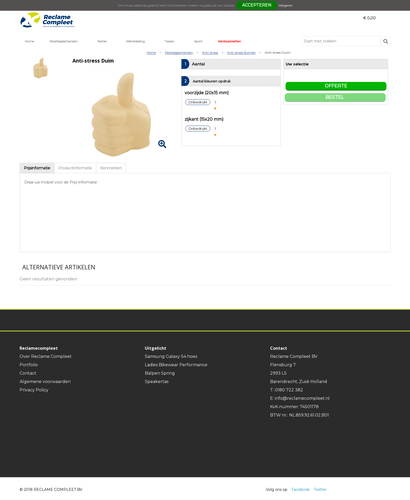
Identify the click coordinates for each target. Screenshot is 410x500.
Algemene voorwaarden (45, 381)
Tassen (169, 41)
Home (29, 41)
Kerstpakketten (229, 41)
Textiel (101, 41)
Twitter (320, 489)
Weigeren (285, 5)
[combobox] (341, 41)
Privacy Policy (34, 389)
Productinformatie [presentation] (75, 168)
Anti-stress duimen (241, 52)
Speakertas (156, 381)
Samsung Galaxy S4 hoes (171, 356)
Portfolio (29, 364)
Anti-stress (210, 52)
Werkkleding (135, 41)
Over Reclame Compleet (46, 356)
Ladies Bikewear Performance (176, 364)
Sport (198, 41)
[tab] (37, 168)
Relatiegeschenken (64, 41)
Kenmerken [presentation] (111, 168)
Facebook (301, 489)
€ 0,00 (369, 18)
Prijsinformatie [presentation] (37, 168)
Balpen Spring (160, 373)
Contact (28, 373)
